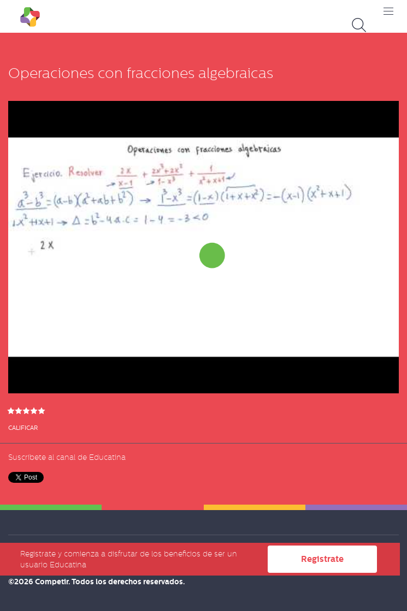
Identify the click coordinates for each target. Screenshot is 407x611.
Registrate (322, 559)
